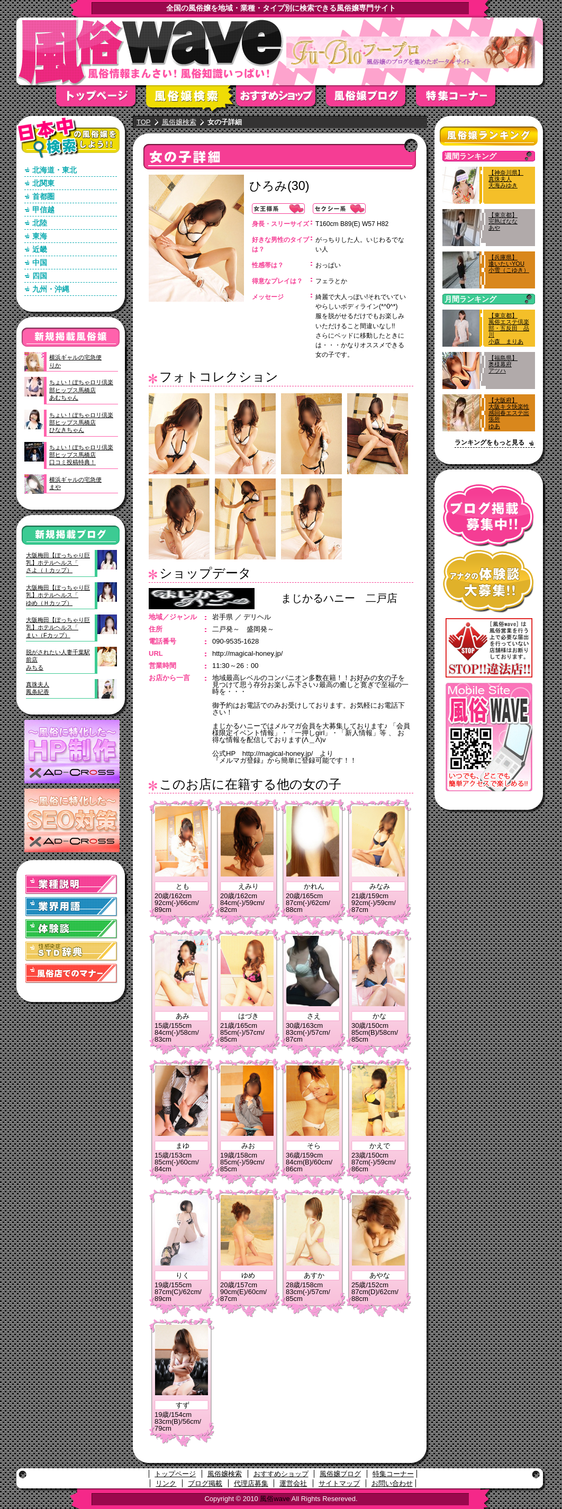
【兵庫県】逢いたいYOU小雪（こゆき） (508, 263)
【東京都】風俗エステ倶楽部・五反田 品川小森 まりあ (508, 328)
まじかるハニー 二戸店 (339, 598)
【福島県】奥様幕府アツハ (503, 364)
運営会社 (293, 1483)
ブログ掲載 (205, 1483)
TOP (144, 122)
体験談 (71, 929)
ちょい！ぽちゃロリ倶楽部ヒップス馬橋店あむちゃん (81, 390)
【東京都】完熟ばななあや (503, 221)
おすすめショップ (281, 99)
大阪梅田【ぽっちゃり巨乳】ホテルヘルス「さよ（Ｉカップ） (58, 563)
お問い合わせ (392, 1483)
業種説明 (71, 884)
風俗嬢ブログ (371, 99)
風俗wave (274, 1499)
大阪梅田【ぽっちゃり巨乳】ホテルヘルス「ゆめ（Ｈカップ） (58, 595)
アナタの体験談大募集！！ (488, 581)
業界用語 (71, 907)
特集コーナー (393, 1474)
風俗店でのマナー (71, 973)
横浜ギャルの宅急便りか (75, 361)
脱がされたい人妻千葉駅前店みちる (58, 660)
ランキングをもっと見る (489, 442)
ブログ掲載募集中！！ (488, 515)
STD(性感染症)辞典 (71, 951)
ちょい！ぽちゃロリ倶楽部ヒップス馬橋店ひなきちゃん (81, 422)
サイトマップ (339, 1483)
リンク (166, 1483)
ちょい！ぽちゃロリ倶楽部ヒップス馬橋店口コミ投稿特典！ (81, 455)
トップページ (101, 99)
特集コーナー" (461, 99)
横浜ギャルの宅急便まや (75, 483)
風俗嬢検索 (191, 99)
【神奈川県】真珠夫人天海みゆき (505, 178)
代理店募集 (251, 1483)
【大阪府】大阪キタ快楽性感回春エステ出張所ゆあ (508, 413)
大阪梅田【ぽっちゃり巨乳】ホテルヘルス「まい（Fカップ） (58, 627)
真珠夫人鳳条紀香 (37, 688)
